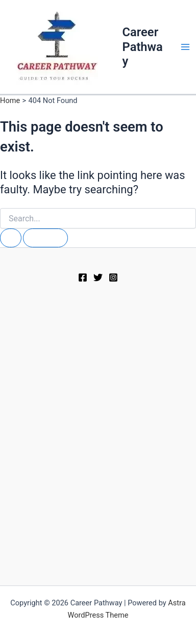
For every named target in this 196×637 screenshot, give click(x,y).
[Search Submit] (10, 237)
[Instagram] (113, 277)
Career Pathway (142, 46)
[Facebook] (82, 277)
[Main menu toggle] (185, 47)
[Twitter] (98, 277)
